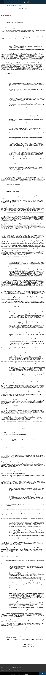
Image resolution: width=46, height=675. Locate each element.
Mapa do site (4, 667)
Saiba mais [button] (26, 674)
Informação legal (17, 667)
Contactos (9, 667)
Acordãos (13, 5)
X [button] (42, 673)
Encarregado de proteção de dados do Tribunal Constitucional (11, 670)
